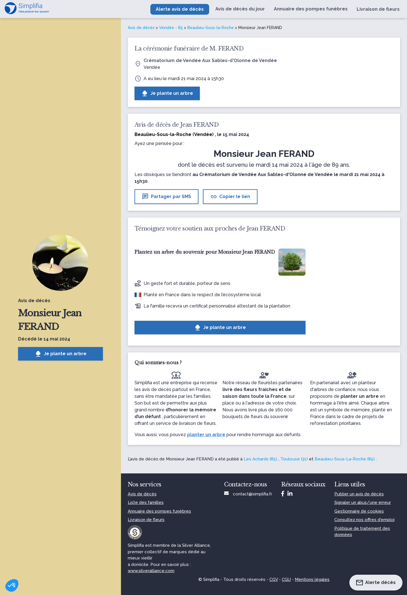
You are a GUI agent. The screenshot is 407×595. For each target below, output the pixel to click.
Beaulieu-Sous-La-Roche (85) (345, 459)
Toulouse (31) (294, 459)
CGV (273, 579)
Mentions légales (312, 579)
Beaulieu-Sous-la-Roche (210, 27)
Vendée (203, 134)
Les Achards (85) (260, 459)
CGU (286, 579)
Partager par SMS (166, 197)
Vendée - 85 (171, 27)
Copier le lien (230, 196)
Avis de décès (141, 27)
